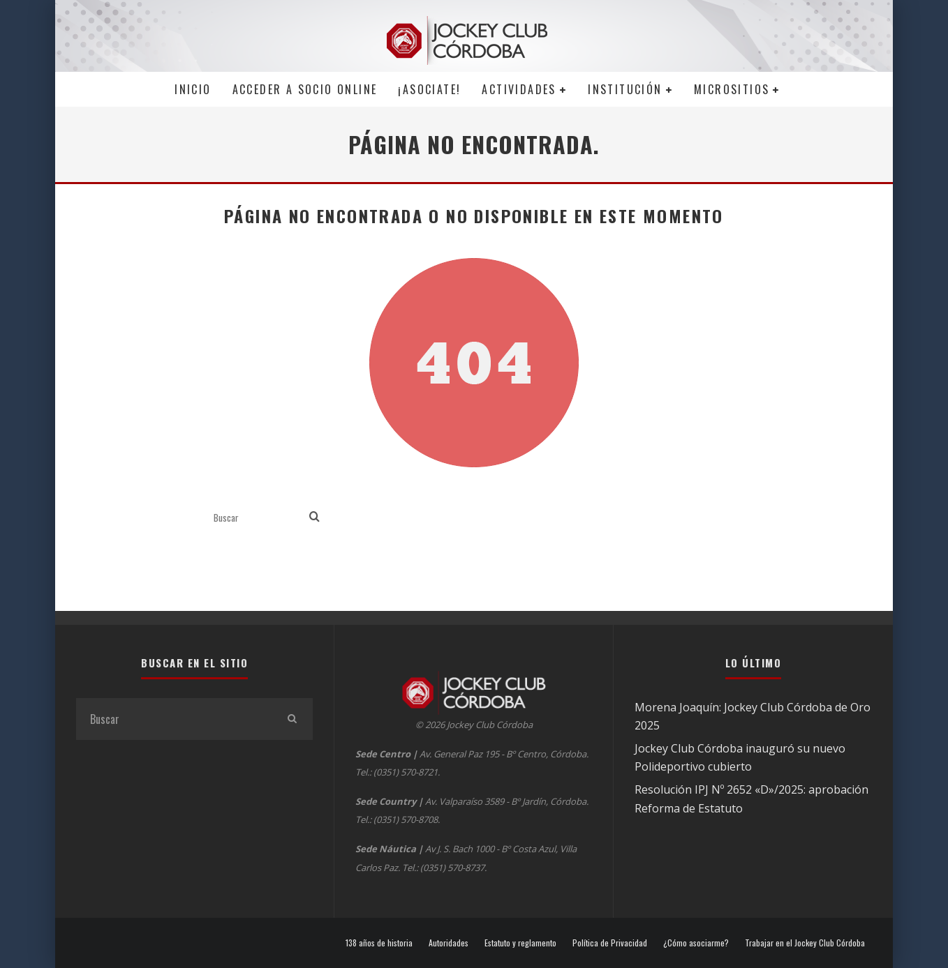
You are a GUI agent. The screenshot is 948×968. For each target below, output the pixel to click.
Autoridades (448, 943)
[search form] (258, 517)
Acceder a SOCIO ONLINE (305, 89)
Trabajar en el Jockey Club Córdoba (805, 943)
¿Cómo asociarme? (696, 943)
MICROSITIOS (731, 89)
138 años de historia (379, 943)
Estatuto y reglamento (520, 943)
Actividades (519, 89)
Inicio (193, 89)
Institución (625, 89)
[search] (314, 517)
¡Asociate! (429, 89)
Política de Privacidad (609, 943)
